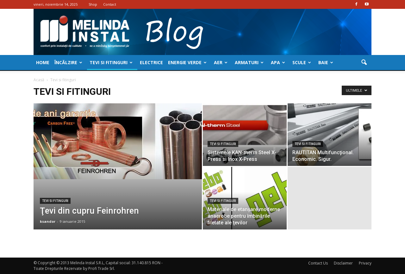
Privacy (365, 263)
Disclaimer (343, 263)
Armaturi (249, 62)
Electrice (151, 62)
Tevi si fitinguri (111, 62)
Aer (220, 62)
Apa (278, 62)
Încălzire (68, 62)
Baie (325, 62)
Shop (93, 4)
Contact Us (318, 263)
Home (42, 62)
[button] (363, 62)
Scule (301, 62)
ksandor (47, 221)
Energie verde (187, 62)
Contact (109, 4)
